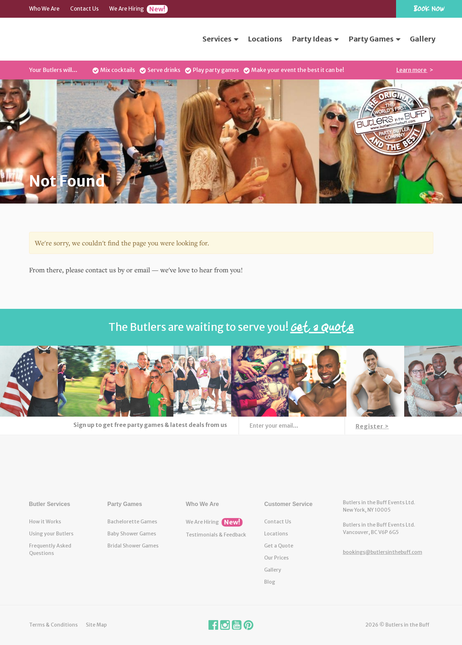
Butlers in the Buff (231, 467)
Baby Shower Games (131, 533)
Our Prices (276, 558)
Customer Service (288, 504)
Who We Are (44, 8)
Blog (269, 582)
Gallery (422, 38)
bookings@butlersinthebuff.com (382, 552)
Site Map (96, 625)
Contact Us (84, 8)
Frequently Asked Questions (50, 549)
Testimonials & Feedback (216, 535)
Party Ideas (315, 38)
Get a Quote (278, 546)
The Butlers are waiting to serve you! (231, 327)
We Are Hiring (138, 9)
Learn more (412, 69)
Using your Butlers (51, 533)
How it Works (45, 521)
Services (220, 38)
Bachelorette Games (132, 521)
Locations (265, 38)
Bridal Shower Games (132, 546)
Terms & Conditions (53, 625)
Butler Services (50, 504)
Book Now (429, 8)
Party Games (375, 38)
